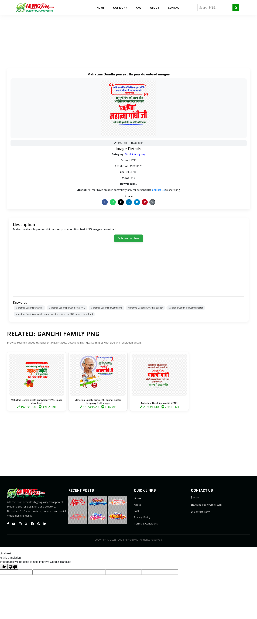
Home (100, 8)
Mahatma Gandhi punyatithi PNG (159, 403)
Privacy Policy (142, 517)
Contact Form (200, 511)
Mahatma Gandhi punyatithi (29, 307)
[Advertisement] (105, 39)
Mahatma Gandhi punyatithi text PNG (67, 307)
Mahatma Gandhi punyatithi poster (186, 307)
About (154, 8)
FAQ (138, 8)
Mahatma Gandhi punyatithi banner (145, 307)
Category (120, 8)
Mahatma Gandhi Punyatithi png (106, 307)
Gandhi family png (135, 154)
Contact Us (158, 189)
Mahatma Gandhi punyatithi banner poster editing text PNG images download (54, 314)
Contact (174, 8)
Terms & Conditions (146, 523)
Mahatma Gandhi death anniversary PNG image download (36, 401)
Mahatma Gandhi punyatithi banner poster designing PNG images (97, 401)
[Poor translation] (12, 566)
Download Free (128, 238)
